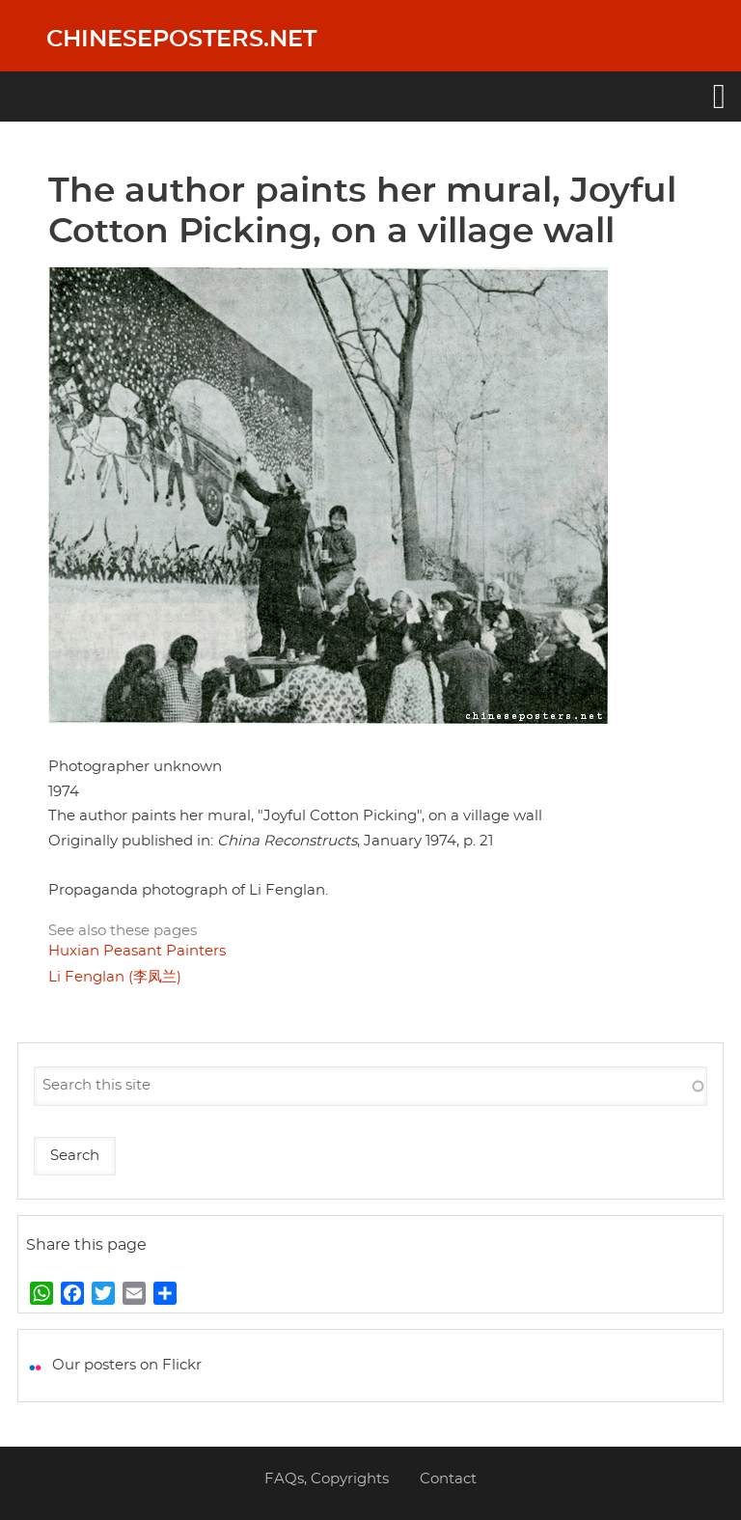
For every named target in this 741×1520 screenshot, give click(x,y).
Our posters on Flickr (127, 1365)
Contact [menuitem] (448, 1479)
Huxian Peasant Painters (137, 951)
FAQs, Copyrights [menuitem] (326, 1479)
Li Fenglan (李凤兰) (114, 977)
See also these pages (122, 931)
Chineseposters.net (181, 39)
